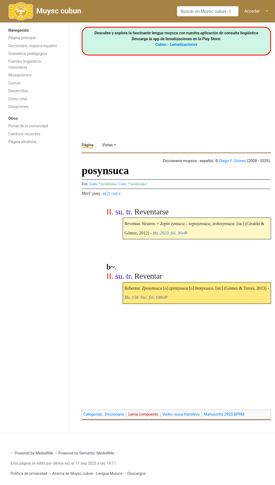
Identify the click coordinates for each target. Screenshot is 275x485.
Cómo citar (17, 99)
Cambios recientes (24, 134)
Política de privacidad (28, 473)
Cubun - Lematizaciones (176, 44)
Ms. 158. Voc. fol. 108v (144, 297)
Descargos (136, 473)
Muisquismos (20, 75)
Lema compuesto (143, 414)
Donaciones (18, 107)
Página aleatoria (22, 142)
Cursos (14, 83)
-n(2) (106, 193)
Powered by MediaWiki (34, 453)
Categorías (92, 414)
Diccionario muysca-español (32, 46)
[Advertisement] (34, 232)
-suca (115, 193)
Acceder (252, 11)
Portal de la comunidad (28, 126)
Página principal (22, 38)
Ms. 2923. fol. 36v (168, 233)
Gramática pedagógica (27, 53)
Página (87, 145)
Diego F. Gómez (232, 161)
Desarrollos (18, 91)
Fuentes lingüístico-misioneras (25, 64)
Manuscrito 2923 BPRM (224, 414)
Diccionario (114, 414)
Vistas (107, 145)
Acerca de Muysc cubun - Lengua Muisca (87, 473)
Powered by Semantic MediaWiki (86, 453)
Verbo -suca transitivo (181, 414)
